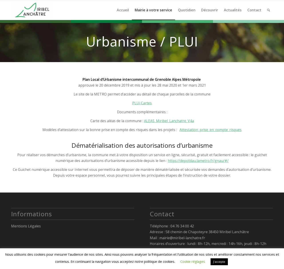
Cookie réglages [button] (192, 261)
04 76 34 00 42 (182, 226)
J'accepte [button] (219, 262)
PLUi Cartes (142, 103)
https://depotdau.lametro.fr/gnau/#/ (198, 160)
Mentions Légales (26, 226)
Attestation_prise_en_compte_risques (210, 129)
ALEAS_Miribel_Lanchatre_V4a (169, 120)
